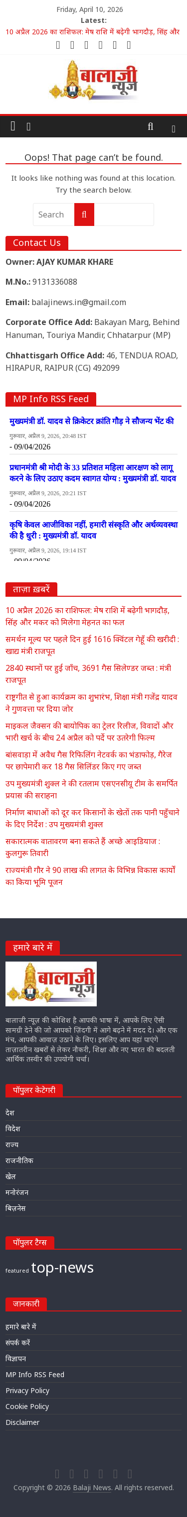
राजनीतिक (19, 1160)
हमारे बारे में (20, 1326)
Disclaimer (22, 1422)
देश (9, 1112)
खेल (10, 1176)
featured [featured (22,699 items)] (17, 1270)
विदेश (12, 1128)
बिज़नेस (15, 1208)
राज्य (11, 1144)
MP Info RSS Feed (34, 1374)
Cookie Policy (27, 1406)
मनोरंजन (16, 1192)
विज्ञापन (15, 1358)
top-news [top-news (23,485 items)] (62, 1267)
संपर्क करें (17, 1342)
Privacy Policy (27, 1390)
